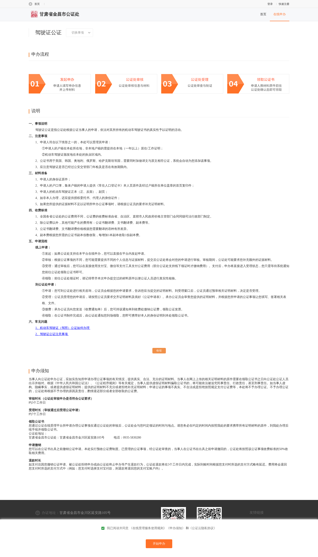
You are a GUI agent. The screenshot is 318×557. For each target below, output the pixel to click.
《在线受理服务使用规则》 (148, 528)
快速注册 (284, 4)
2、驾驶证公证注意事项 (52, 334)
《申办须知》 (176, 528)
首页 (37, 4)
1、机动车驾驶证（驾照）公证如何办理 (62, 328)
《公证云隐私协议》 (203, 528)
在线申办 (279, 14)
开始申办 (159, 543)
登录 (270, 4)
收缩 (159, 350)
